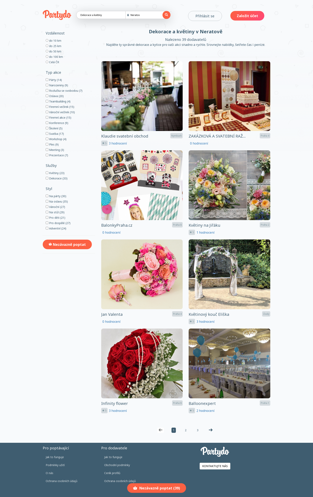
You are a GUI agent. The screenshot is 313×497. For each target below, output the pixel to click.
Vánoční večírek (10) (60, 112)
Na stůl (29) (55, 212)
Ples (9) (52, 144)
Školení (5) (54, 128)
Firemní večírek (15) (60, 107)
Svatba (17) (55, 134)
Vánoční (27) (55, 207)
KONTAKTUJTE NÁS (215, 466)
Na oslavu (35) (57, 201)
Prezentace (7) (57, 155)
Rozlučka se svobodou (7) (64, 91)
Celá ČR (52, 62)
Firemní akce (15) (58, 117)
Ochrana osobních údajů (61, 481)
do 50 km (53, 51)
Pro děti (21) (55, 217)
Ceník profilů (112, 473)
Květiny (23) (55, 173)
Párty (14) (54, 80)
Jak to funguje (55, 457)
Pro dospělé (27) (58, 223)
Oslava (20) (55, 96)
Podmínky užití (55, 465)
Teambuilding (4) (58, 101)
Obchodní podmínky (117, 465)
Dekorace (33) (56, 178)
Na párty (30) (56, 196)
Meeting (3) (55, 150)
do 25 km (53, 46)
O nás (49, 473)
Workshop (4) (56, 139)
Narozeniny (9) (57, 85)
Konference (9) (57, 123)
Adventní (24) (56, 228)
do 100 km (54, 57)
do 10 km (53, 40)
